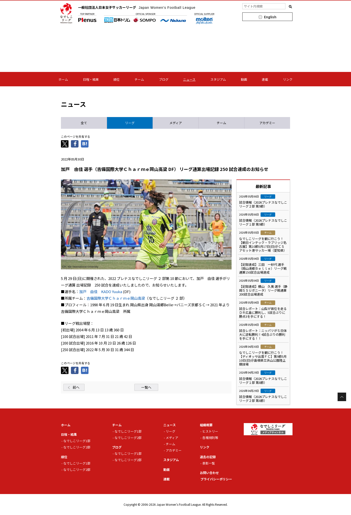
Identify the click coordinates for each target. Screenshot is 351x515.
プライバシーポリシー (216, 479)
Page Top (342, 397)
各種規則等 (210, 437)
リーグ (170, 431)
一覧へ (146, 387)
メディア (172, 437)
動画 (244, 79)
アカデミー (174, 450)
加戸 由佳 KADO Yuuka (100, 291)
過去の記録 (208, 457)
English (270, 16)
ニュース (189, 79)
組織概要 (206, 425)
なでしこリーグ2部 (76, 447)
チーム (139, 79)
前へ (76, 387)
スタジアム (218, 79)
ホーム (63, 79)
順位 (116, 79)
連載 (265, 79)
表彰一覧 (208, 463)
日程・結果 (91, 79)
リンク (287, 79)
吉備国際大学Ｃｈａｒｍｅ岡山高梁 (116, 298)
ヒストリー (210, 431)
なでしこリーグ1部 (76, 440)
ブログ (163, 79)
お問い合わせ (209, 472)
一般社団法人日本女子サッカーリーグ (136, 7)
